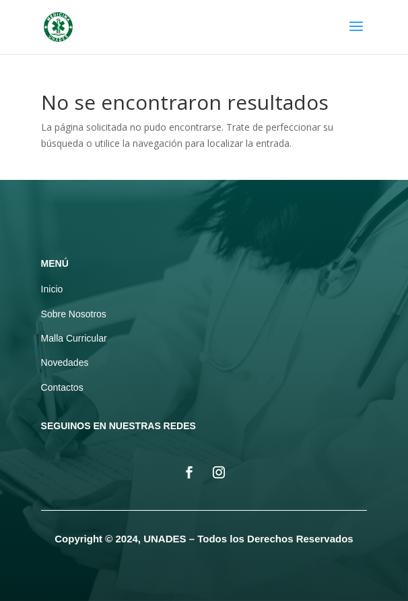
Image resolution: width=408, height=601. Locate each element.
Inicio (52, 289)
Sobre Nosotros (73, 314)
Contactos (62, 387)
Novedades (65, 362)
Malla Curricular (74, 338)
